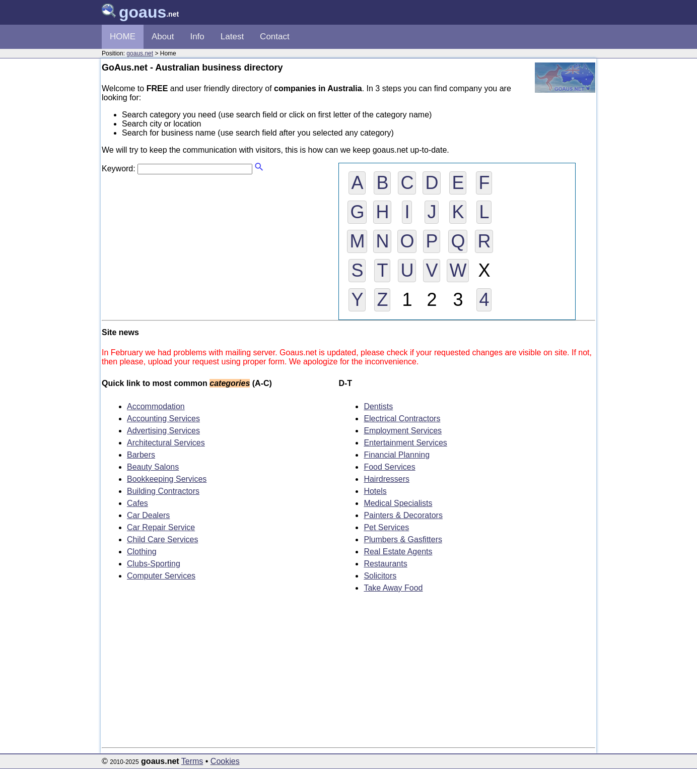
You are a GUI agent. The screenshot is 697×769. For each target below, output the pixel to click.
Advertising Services (163, 430)
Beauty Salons (153, 467)
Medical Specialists (398, 503)
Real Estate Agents (398, 551)
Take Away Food (393, 588)
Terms (192, 761)
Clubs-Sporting (153, 563)
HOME (122, 36)
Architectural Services (166, 442)
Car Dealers (148, 515)
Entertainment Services (405, 442)
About (163, 36)
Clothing (142, 551)
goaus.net (139, 53)
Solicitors (380, 575)
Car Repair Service (161, 527)
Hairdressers (386, 479)
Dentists (378, 406)
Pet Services (386, 527)
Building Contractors (163, 491)
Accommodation (156, 406)
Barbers (141, 455)
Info (197, 36)
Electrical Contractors (402, 418)
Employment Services (403, 430)
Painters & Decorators (403, 515)
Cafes (137, 503)
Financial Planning (397, 455)
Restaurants (385, 563)
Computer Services (161, 575)
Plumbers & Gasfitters (403, 539)
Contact (275, 36)
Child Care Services (162, 539)
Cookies (225, 761)
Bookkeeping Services (166, 479)
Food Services (389, 467)
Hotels (375, 491)
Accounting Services (163, 418)
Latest (232, 36)
